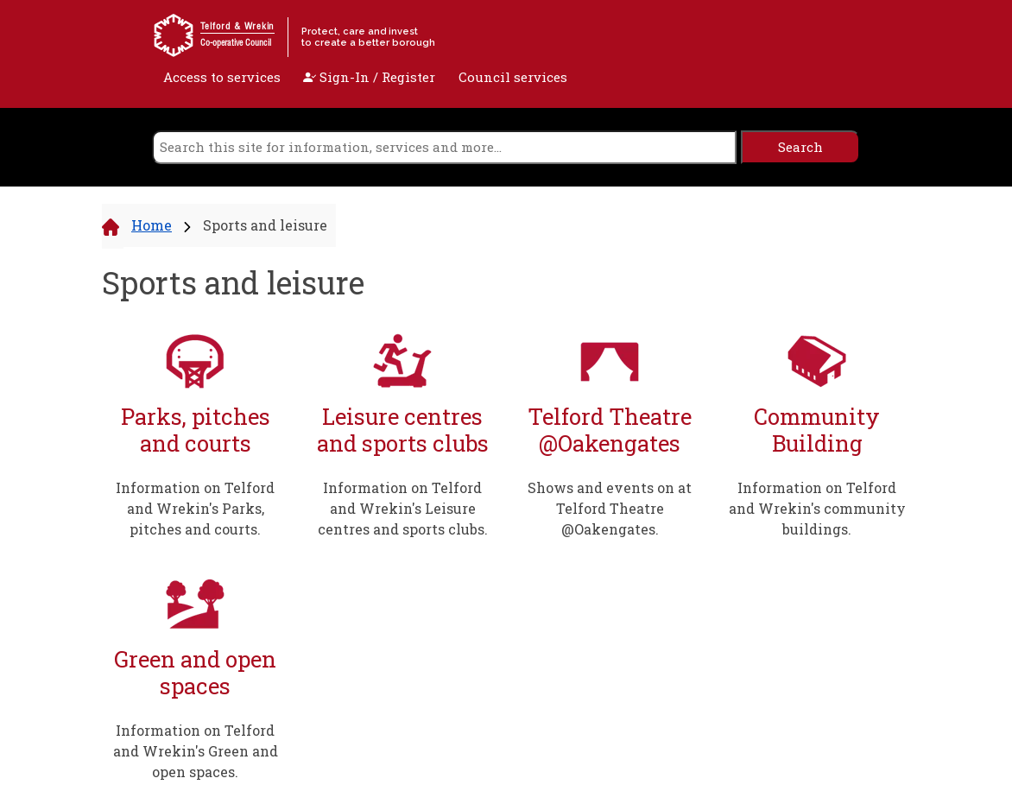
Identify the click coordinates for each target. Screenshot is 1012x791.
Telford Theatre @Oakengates (610, 429)
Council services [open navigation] (513, 76)
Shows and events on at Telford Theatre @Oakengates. (610, 508)
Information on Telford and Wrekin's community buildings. (817, 508)
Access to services (222, 76)
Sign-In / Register (369, 76)
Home (151, 225)
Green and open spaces (195, 672)
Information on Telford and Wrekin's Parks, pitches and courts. (195, 508)
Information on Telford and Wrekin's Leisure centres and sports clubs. (403, 508)
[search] (444, 147)
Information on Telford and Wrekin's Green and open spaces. (195, 751)
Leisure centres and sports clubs (403, 429)
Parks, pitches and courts (195, 429)
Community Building (817, 429)
